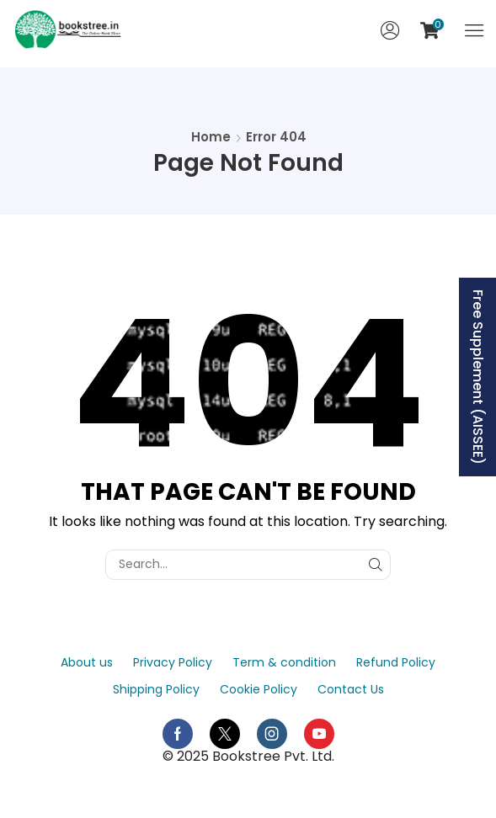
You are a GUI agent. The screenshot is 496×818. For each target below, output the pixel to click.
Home (211, 137)
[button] (390, 30)
